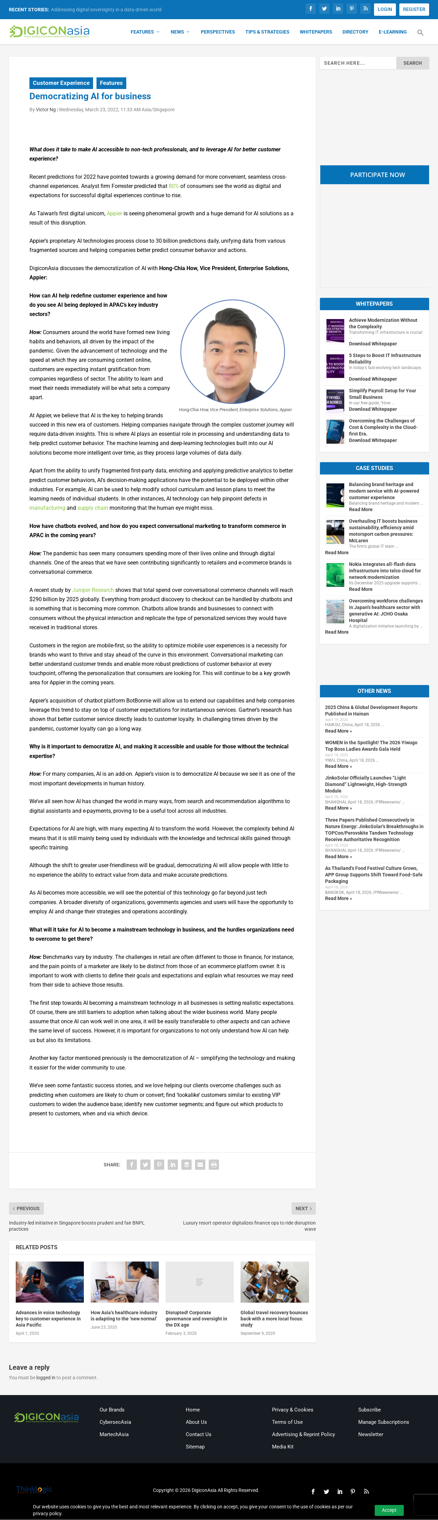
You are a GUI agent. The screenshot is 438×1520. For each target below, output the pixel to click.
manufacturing (47, 509)
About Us (196, 1423)
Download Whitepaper (373, 344)
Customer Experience (61, 83)
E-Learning (393, 33)
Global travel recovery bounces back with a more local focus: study (274, 1320)
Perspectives (218, 33)
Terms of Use (287, 1423)
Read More (361, 510)
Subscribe (369, 1411)
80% (174, 187)
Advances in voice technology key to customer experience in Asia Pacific (48, 1320)
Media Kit (283, 1448)
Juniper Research (93, 591)
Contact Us (198, 1435)
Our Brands (112, 1411)
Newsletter (370, 1435)
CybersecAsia (115, 1423)
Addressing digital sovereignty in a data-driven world (106, 9)
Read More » (338, 732)
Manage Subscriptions (383, 1423)
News (177, 33)
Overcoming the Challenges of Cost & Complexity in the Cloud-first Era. (383, 428)
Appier (114, 214)
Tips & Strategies (267, 33)
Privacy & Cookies (292, 1411)
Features (142, 33)
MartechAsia (114, 1435)
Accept (389, 1510)
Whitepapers (316, 33)
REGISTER (414, 9)
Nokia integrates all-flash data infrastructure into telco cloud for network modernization (385, 571)
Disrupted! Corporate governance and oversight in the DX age (196, 1320)
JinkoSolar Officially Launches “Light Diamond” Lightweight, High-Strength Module (366, 785)
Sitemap (195, 1448)
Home (193, 1411)
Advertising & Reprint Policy (303, 1435)
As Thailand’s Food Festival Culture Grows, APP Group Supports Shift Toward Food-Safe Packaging (374, 875)
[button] (420, 37)
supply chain (92, 509)
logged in (45, 1379)
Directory (356, 33)
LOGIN (385, 9)
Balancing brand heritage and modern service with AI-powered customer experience (384, 492)
